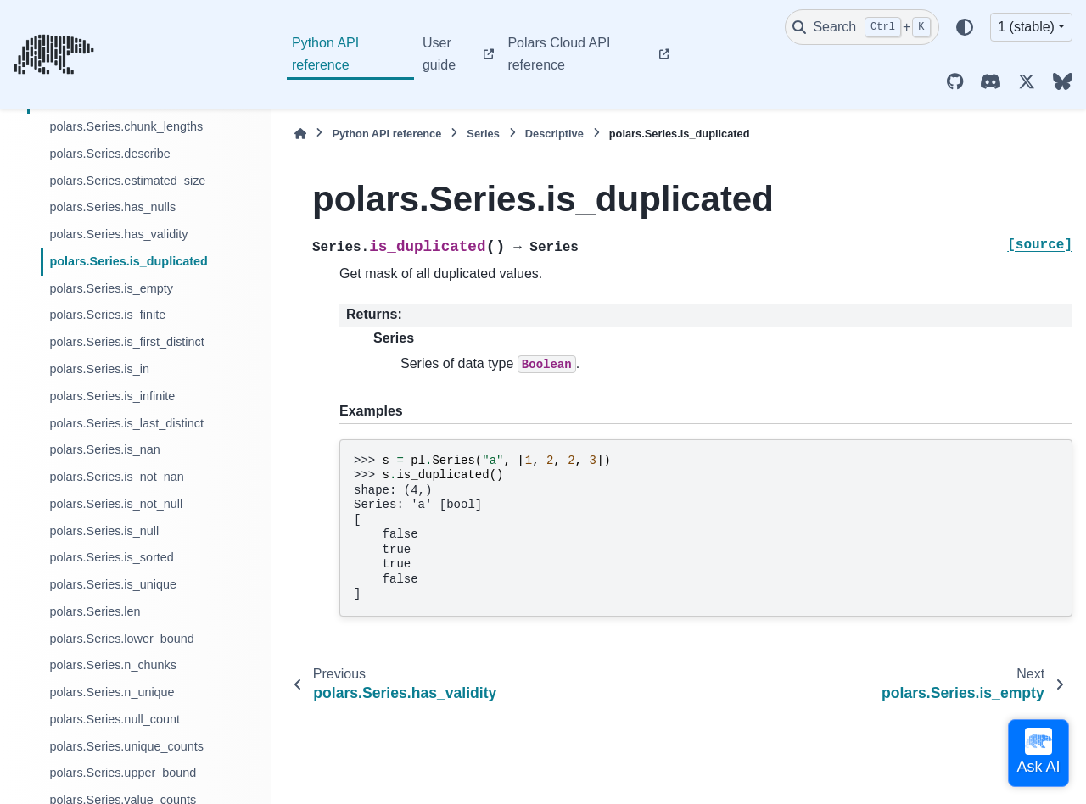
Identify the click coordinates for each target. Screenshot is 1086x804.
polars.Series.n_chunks (112, 665)
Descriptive (554, 133)
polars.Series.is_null (104, 531)
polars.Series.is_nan (104, 449)
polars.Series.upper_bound (122, 772)
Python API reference (325, 54)
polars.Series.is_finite (107, 314)
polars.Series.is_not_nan (116, 476)
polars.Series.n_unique (111, 692)
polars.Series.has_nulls (112, 207)
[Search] (862, 27)
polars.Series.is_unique (112, 584)
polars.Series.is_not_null (115, 504)
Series (483, 133)
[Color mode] (964, 27)
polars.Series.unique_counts (126, 746)
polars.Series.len (94, 611)
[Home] (300, 133)
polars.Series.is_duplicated (128, 261)
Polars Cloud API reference (558, 54)
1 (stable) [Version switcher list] (1026, 27)
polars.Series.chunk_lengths (126, 126)
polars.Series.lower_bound (121, 638)
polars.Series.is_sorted (111, 557)
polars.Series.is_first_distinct (126, 342)
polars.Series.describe (109, 153)
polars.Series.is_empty (111, 288)
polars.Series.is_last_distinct (126, 423)
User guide (439, 54)
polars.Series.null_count (114, 719)
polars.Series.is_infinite (112, 396)
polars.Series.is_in (99, 369)
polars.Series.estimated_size (127, 180)
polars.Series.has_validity (118, 234)
